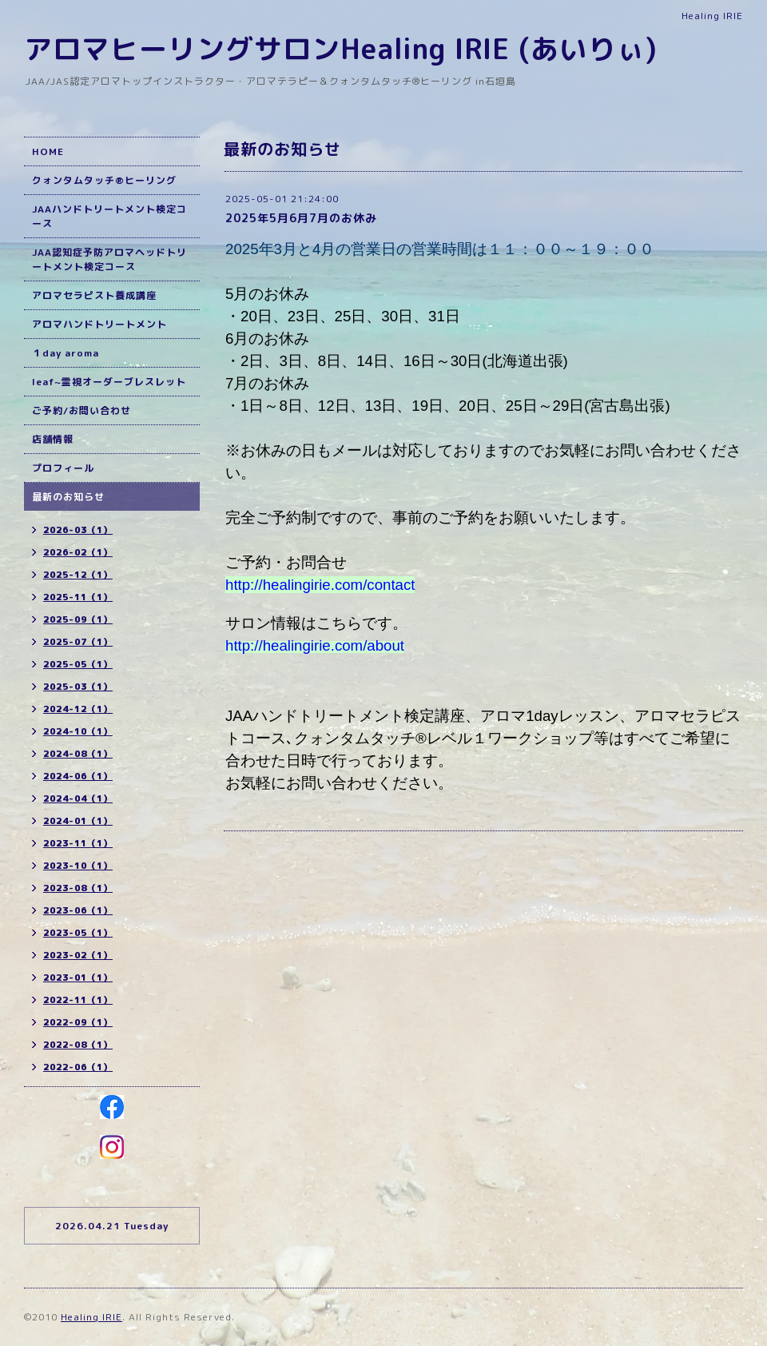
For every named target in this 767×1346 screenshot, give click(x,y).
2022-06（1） (78, 1067)
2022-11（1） (78, 1000)
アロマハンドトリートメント (99, 324)
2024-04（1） (78, 798)
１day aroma (65, 353)
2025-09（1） (78, 619)
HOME (48, 151)
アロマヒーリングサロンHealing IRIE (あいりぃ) (341, 48)
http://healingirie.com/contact (320, 584)
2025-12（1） (78, 574)
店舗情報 (53, 439)
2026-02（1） (78, 552)
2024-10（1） (78, 731)
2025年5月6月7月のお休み (301, 217)
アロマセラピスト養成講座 (94, 295)
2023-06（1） (78, 910)
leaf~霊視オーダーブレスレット (109, 381)
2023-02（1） (78, 955)
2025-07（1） (78, 641)
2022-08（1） (78, 1044)
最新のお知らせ (68, 497)
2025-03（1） (78, 686)
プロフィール (63, 468)
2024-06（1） (78, 776)
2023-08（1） (78, 888)
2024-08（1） (78, 753)
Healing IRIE (91, 1317)
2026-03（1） (78, 530)
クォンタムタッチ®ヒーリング (104, 180)
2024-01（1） (78, 820)
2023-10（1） (78, 865)
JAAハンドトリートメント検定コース (109, 216)
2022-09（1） (78, 1022)
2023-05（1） (78, 932)
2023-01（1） (78, 977)
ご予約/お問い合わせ (81, 410)
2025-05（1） (78, 664)
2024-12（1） (78, 709)
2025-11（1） (78, 597)
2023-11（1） (78, 843)
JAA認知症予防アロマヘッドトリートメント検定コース (109, 259)
